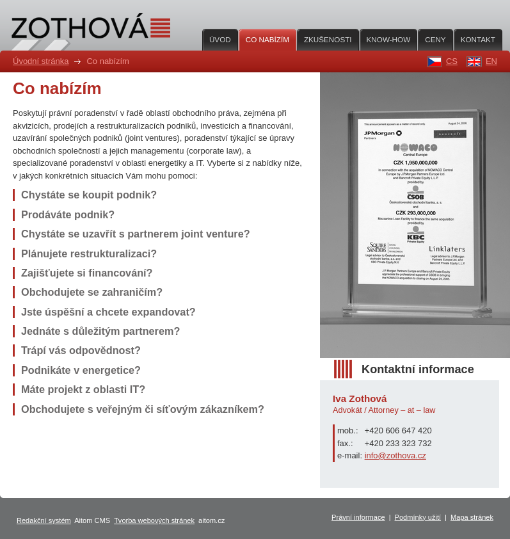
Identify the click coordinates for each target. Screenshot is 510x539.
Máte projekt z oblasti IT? (83, 389)
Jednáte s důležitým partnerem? (100, 331)
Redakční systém (44, 520)
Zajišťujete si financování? (87, 272)
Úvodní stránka (40, 61)
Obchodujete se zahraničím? (92, 292)
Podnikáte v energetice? (81, 370)
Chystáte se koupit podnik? (89, 194)
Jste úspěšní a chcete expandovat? (108, 312)
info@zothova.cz (395, 455)
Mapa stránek (471, 517)
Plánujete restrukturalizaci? (89, 253)
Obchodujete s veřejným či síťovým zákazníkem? (142, 409)
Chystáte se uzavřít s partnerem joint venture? (135, 233)
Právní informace (358, 517)
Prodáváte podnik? (68, 214)
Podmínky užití (418, 517)
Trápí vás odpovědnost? (81, 350)
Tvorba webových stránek (154, 520)
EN (491, 61)
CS (452, 61)
